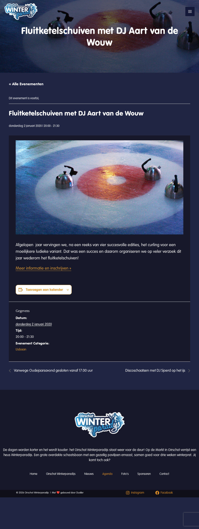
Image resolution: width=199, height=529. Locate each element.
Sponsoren (144, 474)
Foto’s (125, 474)
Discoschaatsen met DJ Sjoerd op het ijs (155, 370)
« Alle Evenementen (26, 84)
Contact (164, 474)
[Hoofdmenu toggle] (190, 11)
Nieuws (89, 474)
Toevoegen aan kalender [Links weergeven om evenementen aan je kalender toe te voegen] (44, 289)
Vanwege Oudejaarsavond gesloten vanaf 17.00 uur (53, 370)
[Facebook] (164, 493)
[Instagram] (134, 493)
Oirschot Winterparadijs (60, 474)
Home (33, 474)
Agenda (107, 474)
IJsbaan (21, 349)
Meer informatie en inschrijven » (43, 268)
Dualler (80, 492)
